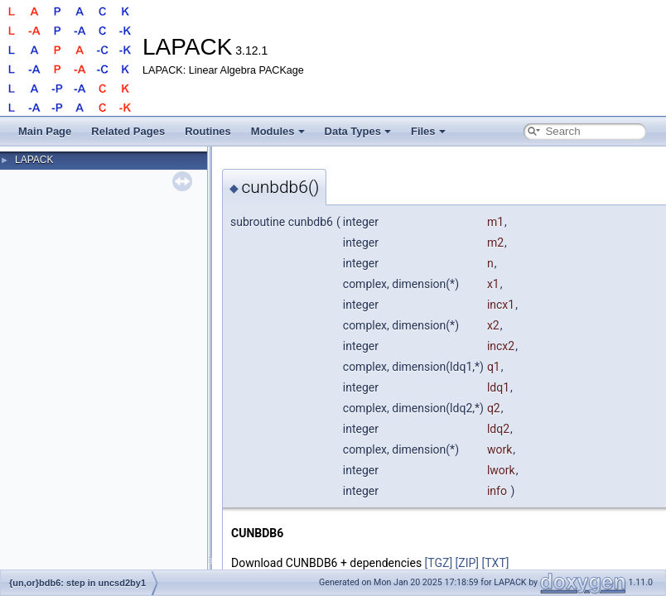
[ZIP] (467, 563)
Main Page (44, 131)
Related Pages (128, 131)
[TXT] (495, 563)
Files (428, 131)
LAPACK (34, 160)
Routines (208, 131)
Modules (278, 131)
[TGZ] (439, 563)
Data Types (358, 131)
